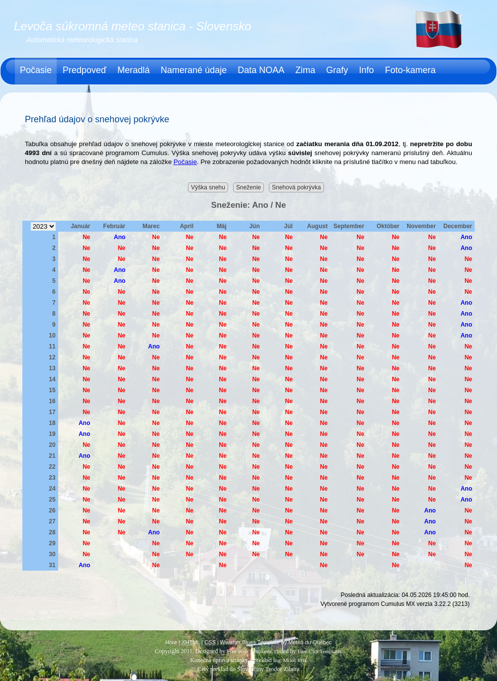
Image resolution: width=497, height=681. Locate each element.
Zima (305, 70)
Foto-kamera (410, 70)
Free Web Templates (249, 651)
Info (366, 70)
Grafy (337, 70)
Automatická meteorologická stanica (82, 40)
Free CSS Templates (320, 651)
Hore (171, 642)
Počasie (36, 70)
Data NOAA (261, 70)
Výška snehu (208, 187)
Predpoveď (84, 70)
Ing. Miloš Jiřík (290, 660)
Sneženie (248, 187)
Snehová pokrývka (296, 187)
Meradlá (133, 70)
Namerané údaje (194, 70)
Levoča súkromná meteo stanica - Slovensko (132, 26)
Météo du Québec (309, 642)
